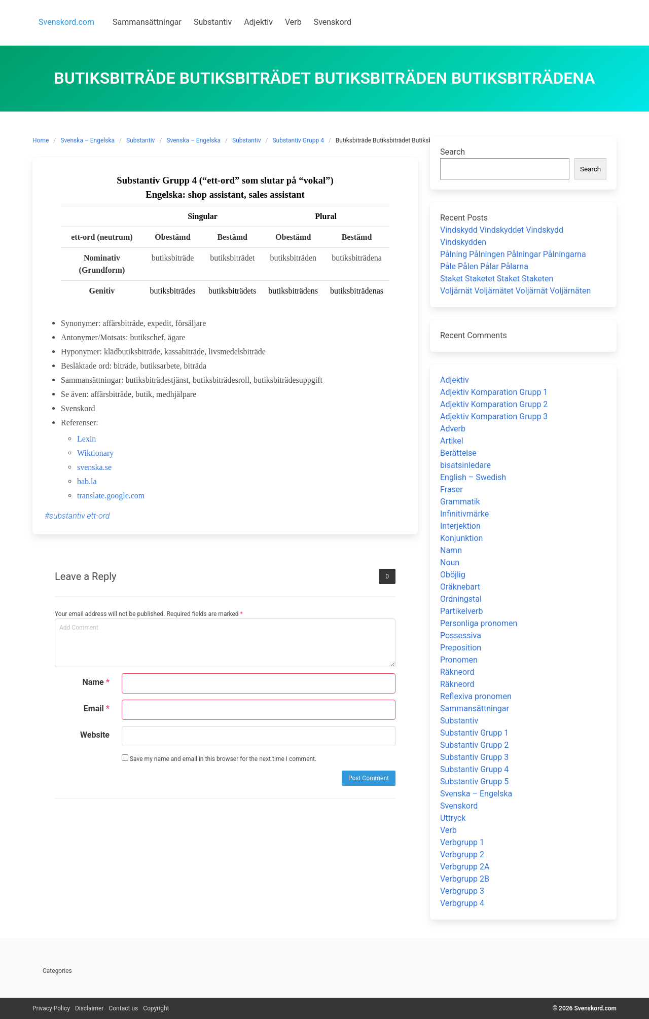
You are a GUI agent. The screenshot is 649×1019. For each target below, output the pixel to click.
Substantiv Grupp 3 (474, 757)
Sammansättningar (474, 708)
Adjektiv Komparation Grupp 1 (494, 392)
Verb (448, 830)
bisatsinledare (465, 465)
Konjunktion (461, 538)
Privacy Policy (51, 1008)
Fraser (451, 489)
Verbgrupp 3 (462, 891)
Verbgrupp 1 (462, 842)
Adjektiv (454, 380)
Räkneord (457, 672)
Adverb (452, 428)
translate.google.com (111, 495)
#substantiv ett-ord (77, 516)
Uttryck (452, 818)
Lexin (86, 438)
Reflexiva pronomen (476, 696)
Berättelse (458, 453)
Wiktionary (95, 453)
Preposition (460, 647)
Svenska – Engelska (87, 140)
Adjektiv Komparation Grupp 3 (494, 416)
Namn (451, 550)
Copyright (156, 1008)
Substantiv (140, 140)
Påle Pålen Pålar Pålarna (484, 266)
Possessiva (460, 635)
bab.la (87, 481)
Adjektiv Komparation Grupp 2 (494, 404)
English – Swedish (473, 477)
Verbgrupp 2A (464, 866)
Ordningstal (461, 599)
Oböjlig (452, 574)
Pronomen (459, 660)
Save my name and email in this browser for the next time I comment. (219, 758)
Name (96, 682)
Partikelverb (461, 611)
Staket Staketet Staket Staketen (496, 278)
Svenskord (459, 806)
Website (95, 735)
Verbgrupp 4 (462, 903)
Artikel (451, 441)
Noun (449, 562)
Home (40, 140)
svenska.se (94, 467)
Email (97, 708)
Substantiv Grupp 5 (474, 781)
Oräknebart (460, 587)
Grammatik (460, 501)
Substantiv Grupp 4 (297, 140)
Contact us (123, 1008)
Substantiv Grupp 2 (474, 745)
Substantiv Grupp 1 (474, 733)
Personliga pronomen (478, 623)
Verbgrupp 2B (464, 879)
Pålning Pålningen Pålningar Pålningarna (513, 254)
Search (452, 152)
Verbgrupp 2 (462, 854)
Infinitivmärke (464, 514)
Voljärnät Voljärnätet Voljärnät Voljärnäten (515, 291)
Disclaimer (89, 1008)
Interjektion (460, 526)
